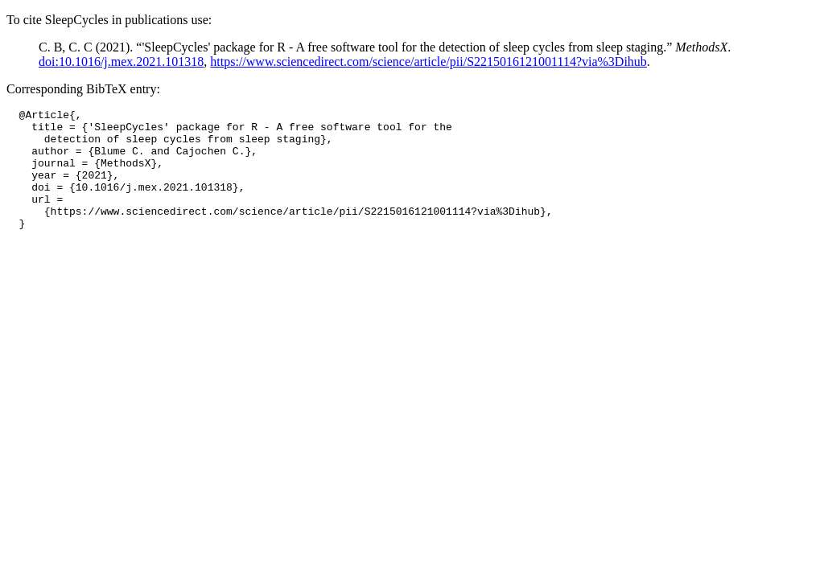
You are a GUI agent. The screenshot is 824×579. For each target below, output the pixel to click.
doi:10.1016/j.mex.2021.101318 (121, 61)
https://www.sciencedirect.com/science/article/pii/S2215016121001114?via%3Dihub (428, 61)
